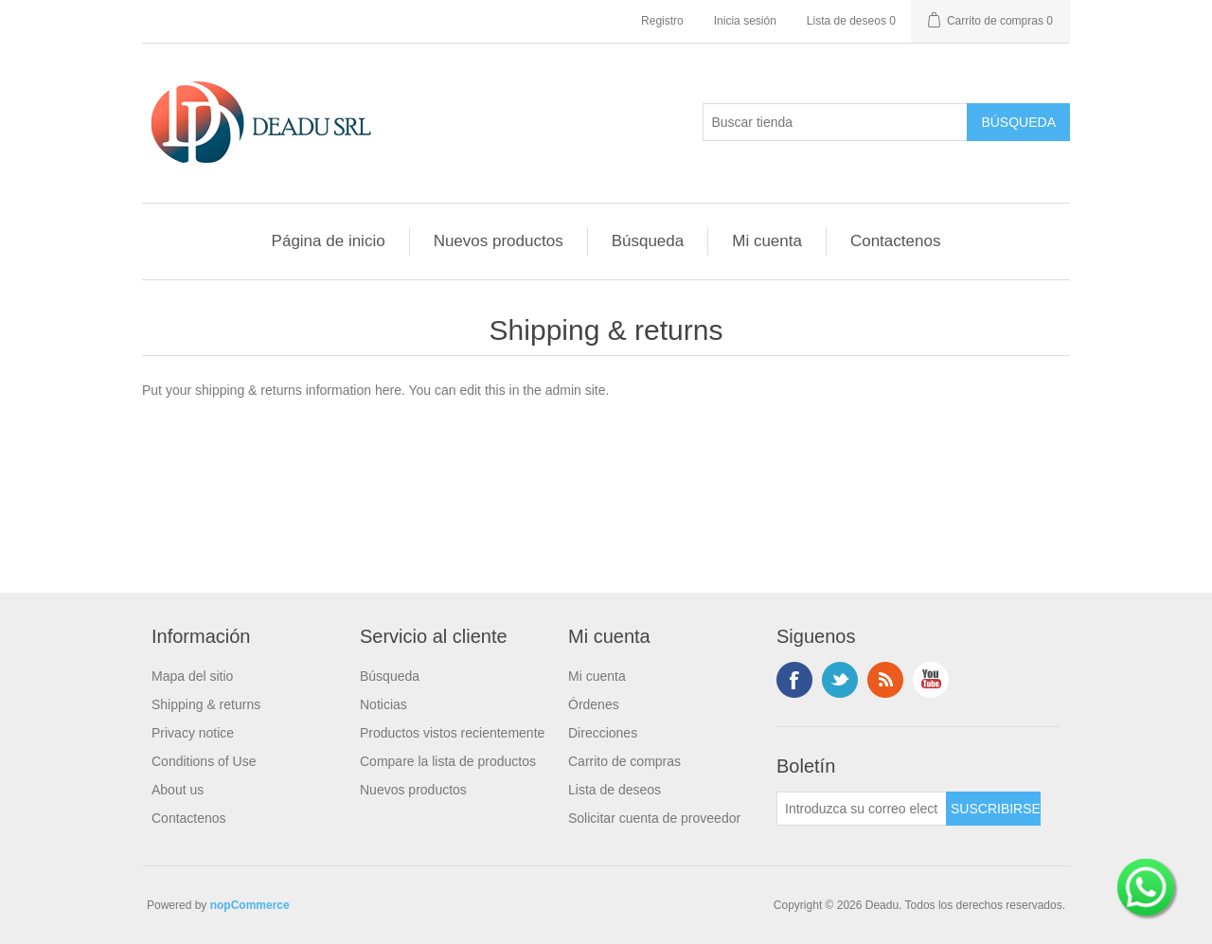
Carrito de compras (624, 761)
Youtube (931, 680)
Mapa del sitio (192, 676)
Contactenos (895, 241)
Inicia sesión (745, 20)
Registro (662, 20)
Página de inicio (328, 241)
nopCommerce (250, 905)
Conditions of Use (204, 761)
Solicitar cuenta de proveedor (654, 818)
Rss (885, 680)
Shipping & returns (206, 704)
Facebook (794, 680)
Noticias (383, 704)
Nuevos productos (498, 241)
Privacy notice (193, 732)
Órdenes (593, 704)
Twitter (840, 680)
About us (178, 789)
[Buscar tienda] (835, 122)
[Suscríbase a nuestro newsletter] (861, 809)
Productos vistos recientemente (452, 732)
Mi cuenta (767, 241)
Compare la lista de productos (448, 761)
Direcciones (602, 732)
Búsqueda (648, 241)
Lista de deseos (614, 789)
